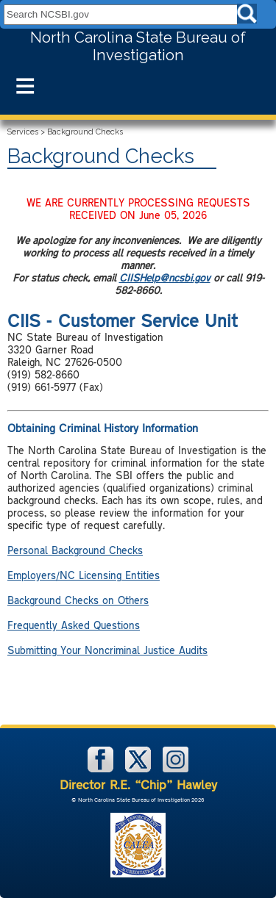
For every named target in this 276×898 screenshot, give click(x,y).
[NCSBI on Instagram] (175, 769)
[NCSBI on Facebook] (102, 769)
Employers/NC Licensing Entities (83, 575)
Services (22, 132)
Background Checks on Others (78, 600)
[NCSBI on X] (139, 769)
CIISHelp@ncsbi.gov (164, 277)
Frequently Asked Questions (73, 625)
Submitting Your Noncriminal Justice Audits (107, 650)
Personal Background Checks (75, 550)
